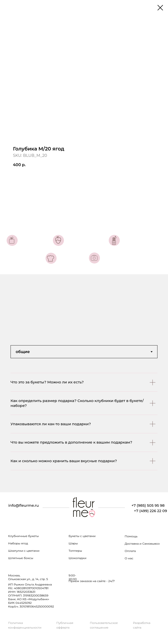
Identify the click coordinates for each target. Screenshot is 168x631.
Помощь (131, 536)
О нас (129, 558)
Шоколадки (77, 558)
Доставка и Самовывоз (142, 543)
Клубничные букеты (23, 536)
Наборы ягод (18, 543)
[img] (84, 507)
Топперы (75, 550)
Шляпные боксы (20, 558)
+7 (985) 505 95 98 (148, 505)
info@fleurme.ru (23, 505)
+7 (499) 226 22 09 (150, 510)
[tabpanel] (84, 432)
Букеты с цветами (82, 536)
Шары (73, 543)
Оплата (130, 551)
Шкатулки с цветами (23, 550)
